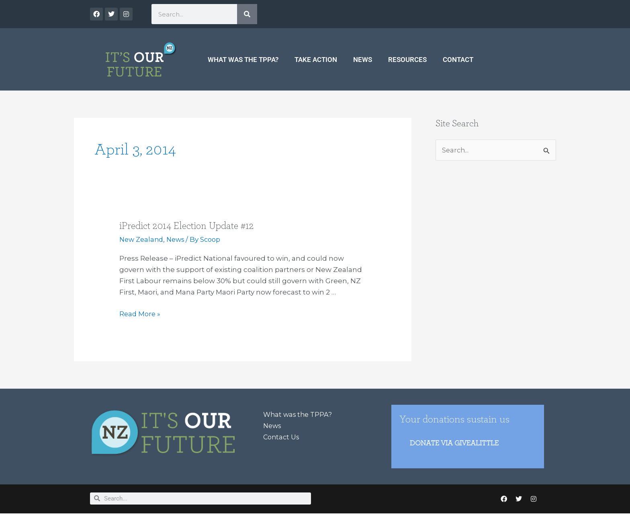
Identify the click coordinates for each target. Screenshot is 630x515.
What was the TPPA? (243, 60)
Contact (458, 60)
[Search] (247, 14)
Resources (407, 60)
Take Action (316, 60)
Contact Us (282, 437)
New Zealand (142, 239)
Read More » (140, 313)
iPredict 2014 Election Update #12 (189, 225)
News (362, 60)
